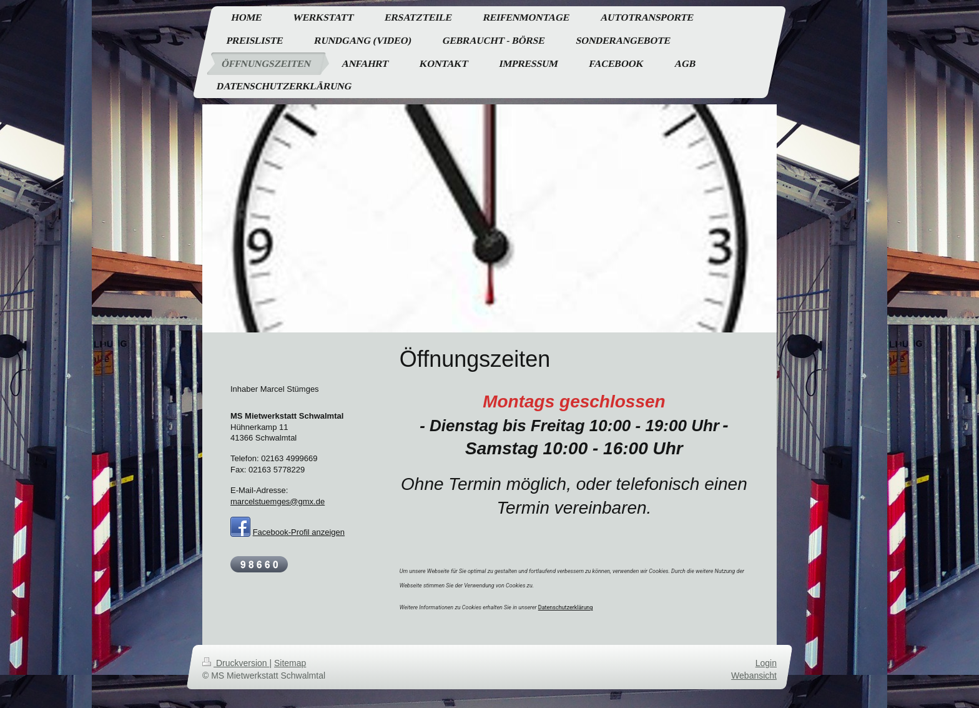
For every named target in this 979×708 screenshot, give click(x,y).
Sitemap (290, 663)
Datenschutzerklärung (565, 607)
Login (766, 663)
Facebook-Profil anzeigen (299, 532)
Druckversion (235, 663)
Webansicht (754, 676)
